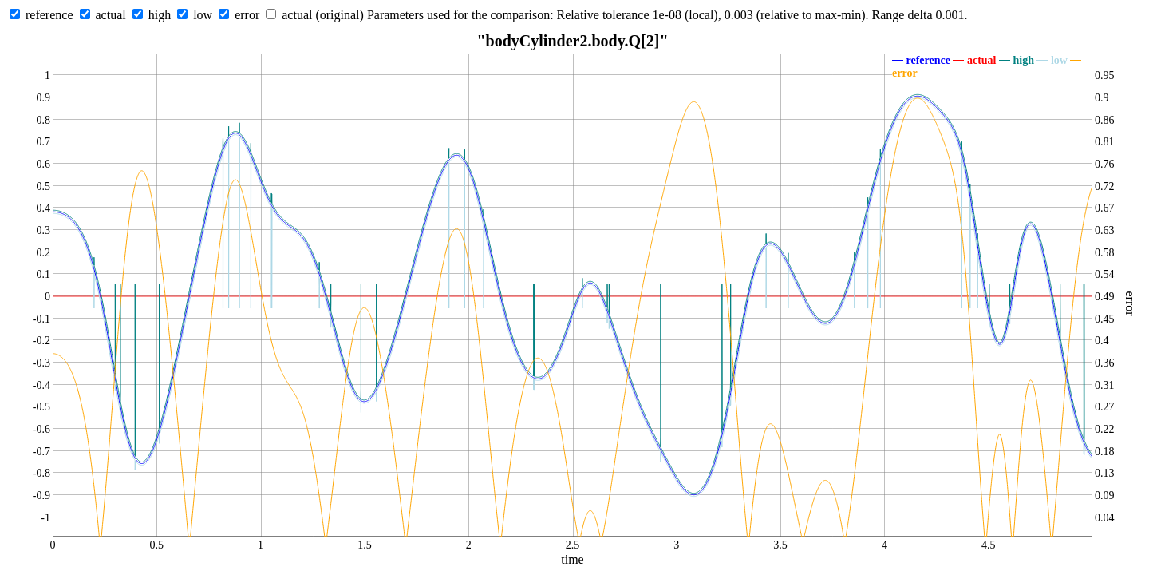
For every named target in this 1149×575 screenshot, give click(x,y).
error (247, 15)
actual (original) (323, 15)
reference (49, 15)
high (159, 15)
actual (111, 15)
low (202, 15)
